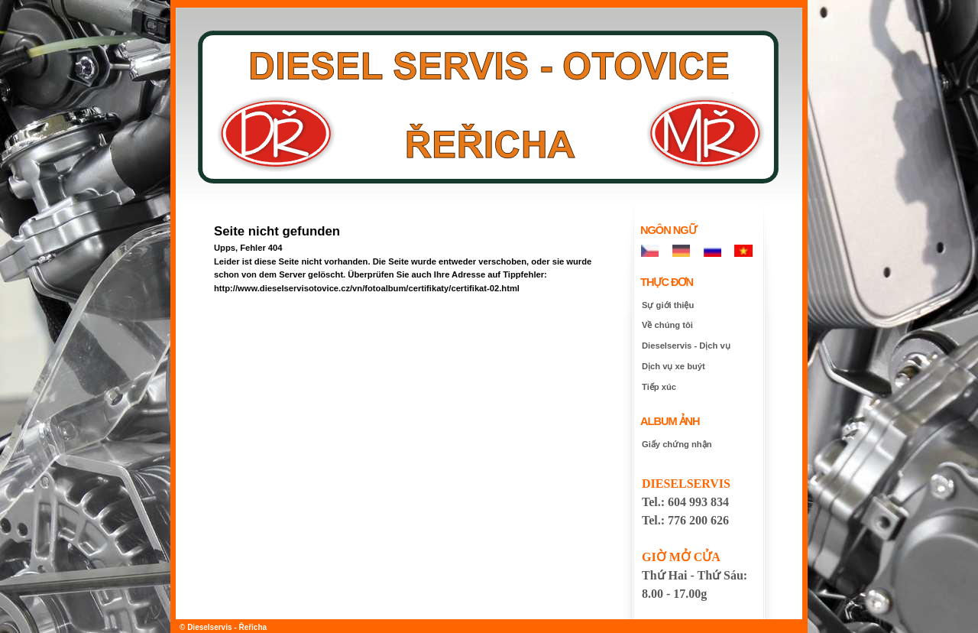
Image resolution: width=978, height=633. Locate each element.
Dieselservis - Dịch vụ (686, 345)
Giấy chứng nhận (676, 444)
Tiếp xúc (659, 386)
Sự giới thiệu (668, 305)
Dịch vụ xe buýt (673, 366)
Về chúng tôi (667, 324)
